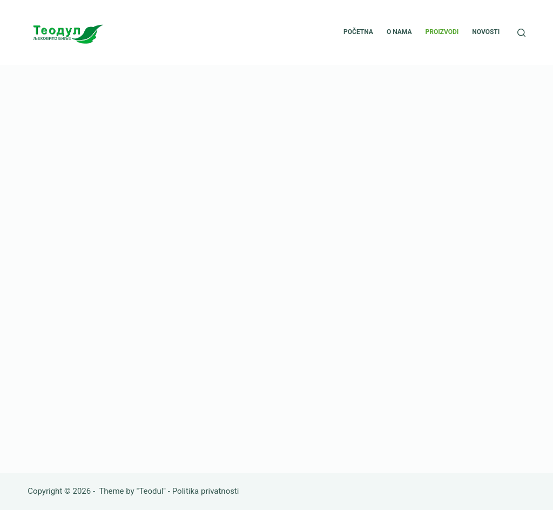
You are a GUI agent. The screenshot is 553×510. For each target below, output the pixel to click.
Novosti (486, 32)
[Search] (521, 33)
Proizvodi (441, 32)
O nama (399, 32)
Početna (358, 32)
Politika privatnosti (205, 491)
